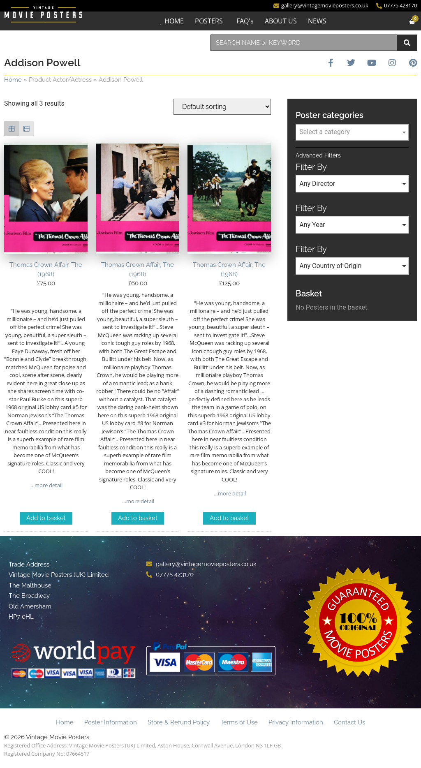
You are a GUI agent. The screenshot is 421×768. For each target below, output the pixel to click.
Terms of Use (239, 722)
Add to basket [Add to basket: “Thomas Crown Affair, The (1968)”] (46, 518)
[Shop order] (222, 107)
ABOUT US (279, 20)
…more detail (45, 485)
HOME (172, 20)
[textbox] (352, 132)
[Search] (407, 43)
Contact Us (349, 722)
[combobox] (303, 43)
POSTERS (207, 20)
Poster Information (110, 722)
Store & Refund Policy (179, 722)
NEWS (315, 20)
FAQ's (243, 20)
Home (13, 79)
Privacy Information (295, 722)
